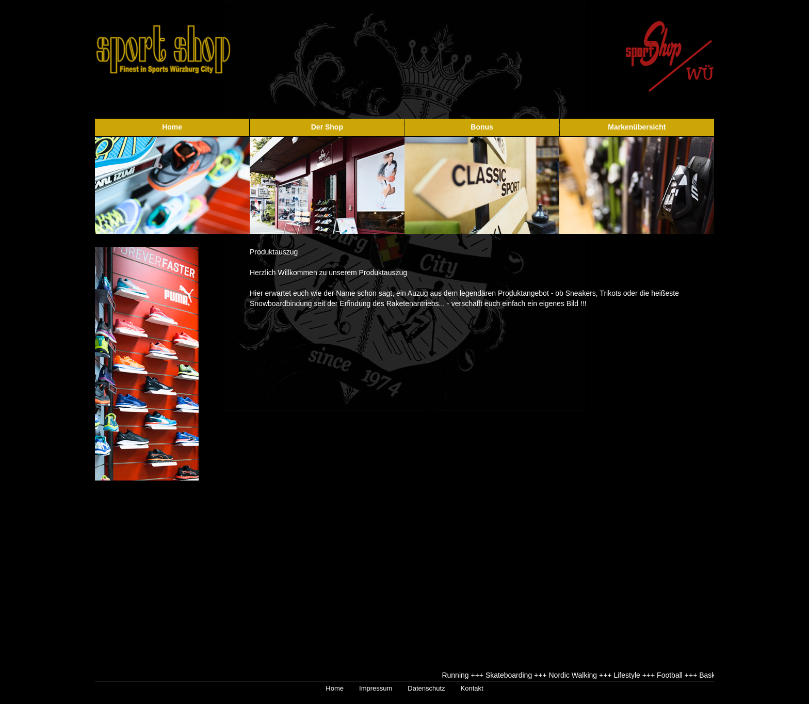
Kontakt (472, 688)
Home (172, 127)
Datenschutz (426, 688)
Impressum (375, 688)
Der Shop (327, 127)
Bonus (482, 127)
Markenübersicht (637, 127)
